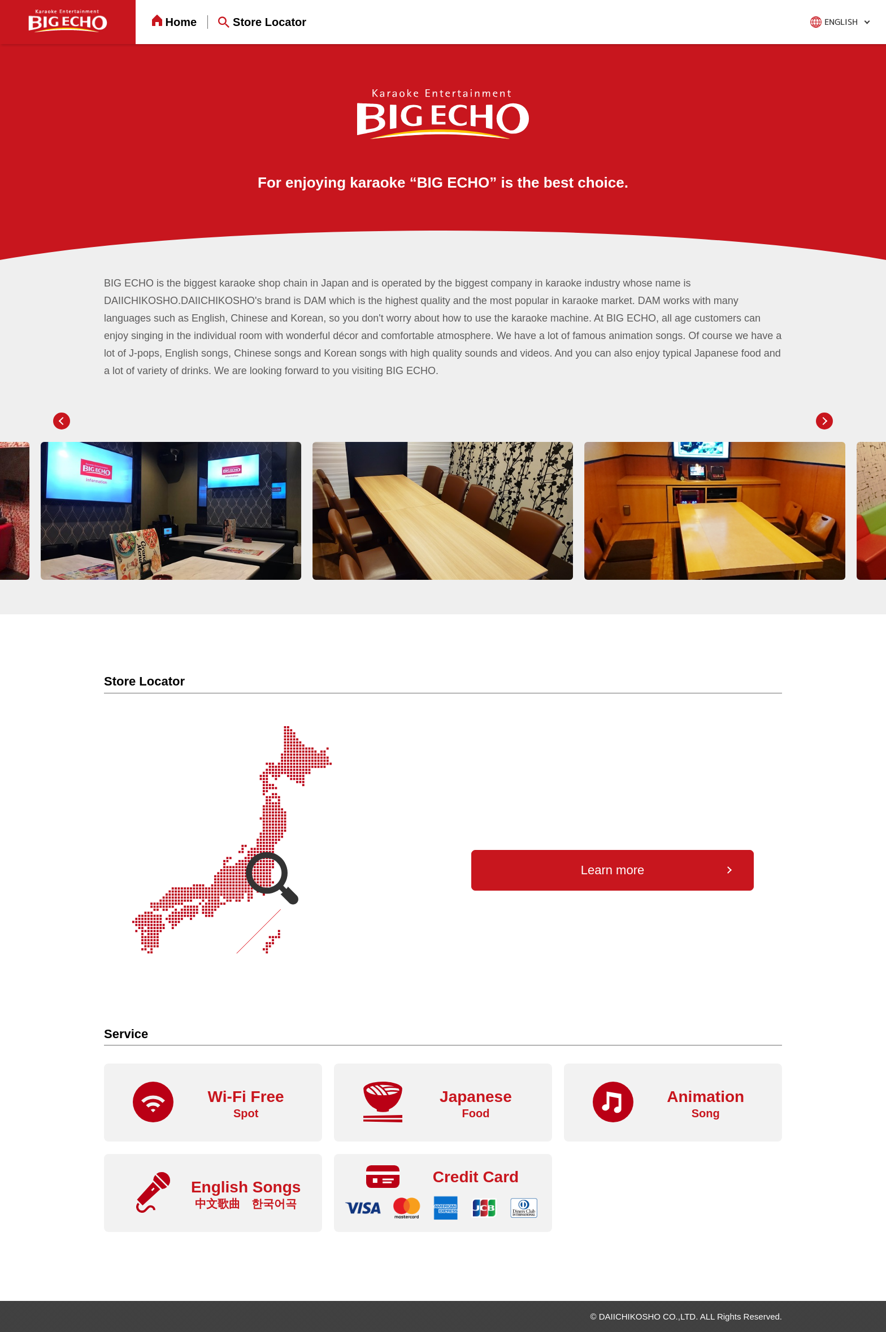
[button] (61, 421)
